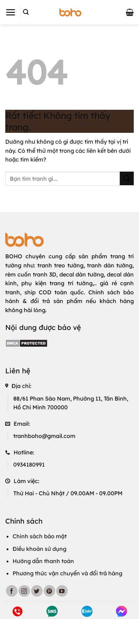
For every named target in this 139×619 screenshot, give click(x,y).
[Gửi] (127, 178)
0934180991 (29, 464)
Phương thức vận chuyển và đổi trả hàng (67, 573)
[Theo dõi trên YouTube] (62, 591)
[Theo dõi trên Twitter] (37, 591)
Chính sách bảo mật (40, 536)
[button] (10, 12)
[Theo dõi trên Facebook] (11, 591)
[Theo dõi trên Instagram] (24, 591)
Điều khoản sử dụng (39, 548)
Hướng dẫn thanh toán (43, 560)
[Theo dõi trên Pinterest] (49, 591)
